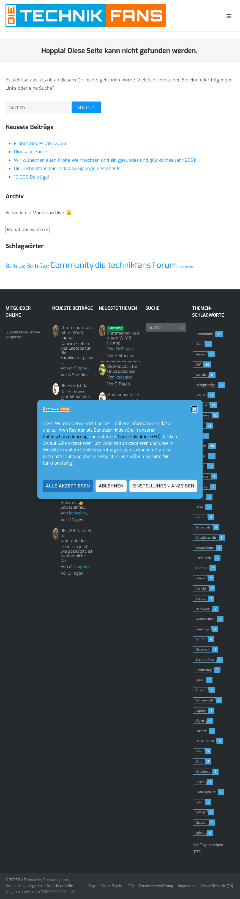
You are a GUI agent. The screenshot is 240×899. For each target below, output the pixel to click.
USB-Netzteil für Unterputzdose (122, 369)
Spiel (199, 802)
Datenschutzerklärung (65, 437)
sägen (199, 721)
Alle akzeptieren (68, 486)
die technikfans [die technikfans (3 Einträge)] (123, 265)
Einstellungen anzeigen (163, 486)
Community (204, 334)
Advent (200, 690)
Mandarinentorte (123, 395)
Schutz (200, 395)
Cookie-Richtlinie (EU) (139, 437)
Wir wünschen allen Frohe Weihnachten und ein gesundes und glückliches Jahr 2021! (105, 160)
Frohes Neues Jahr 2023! (40, 143)
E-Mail (200, 812)
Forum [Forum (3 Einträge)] (164, 265)
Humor (200, 822)
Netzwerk (202, 649)
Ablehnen (111, 486)
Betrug (200, 599)
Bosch (199, 782)
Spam (199, 680)
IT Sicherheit (204, 741)
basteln (200, 375)
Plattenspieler (205, 792)
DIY (198, 364)
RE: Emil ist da (74, 385)
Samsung (202, 629)
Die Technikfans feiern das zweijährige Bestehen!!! (67, 168)
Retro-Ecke (203, 558)
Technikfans (204, 660)
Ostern (200, 578)
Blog (91, 886)
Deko (199, 507)
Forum (200, 354)
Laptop (200, 710)
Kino (198, 761)
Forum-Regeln (111, 886)
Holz (198, 344)
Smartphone (204, 548)
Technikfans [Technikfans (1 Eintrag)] (186, 267)
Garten (200, 517)
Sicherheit (202, 527)
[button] (194, 409)
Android (201, 568)
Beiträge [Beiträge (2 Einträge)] (37, 266)
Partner (200, 731)
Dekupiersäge (205, 385)
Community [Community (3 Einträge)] (72, 265)
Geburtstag (203, 670)
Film (198, 751)
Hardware (202, 609)
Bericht (200, 588)
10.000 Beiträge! (31, 177)
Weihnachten (205, 619)
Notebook (202, 772)
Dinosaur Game (30, 152)
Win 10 (200, 639)
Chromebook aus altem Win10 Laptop (77, 332)
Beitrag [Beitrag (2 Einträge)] (15, 266)
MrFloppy (78, 368)
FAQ (131, 886)
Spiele (199, 833)
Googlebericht (205, 537)
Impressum (187, 886)
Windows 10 (204, 700)
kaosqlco (77, 513)
